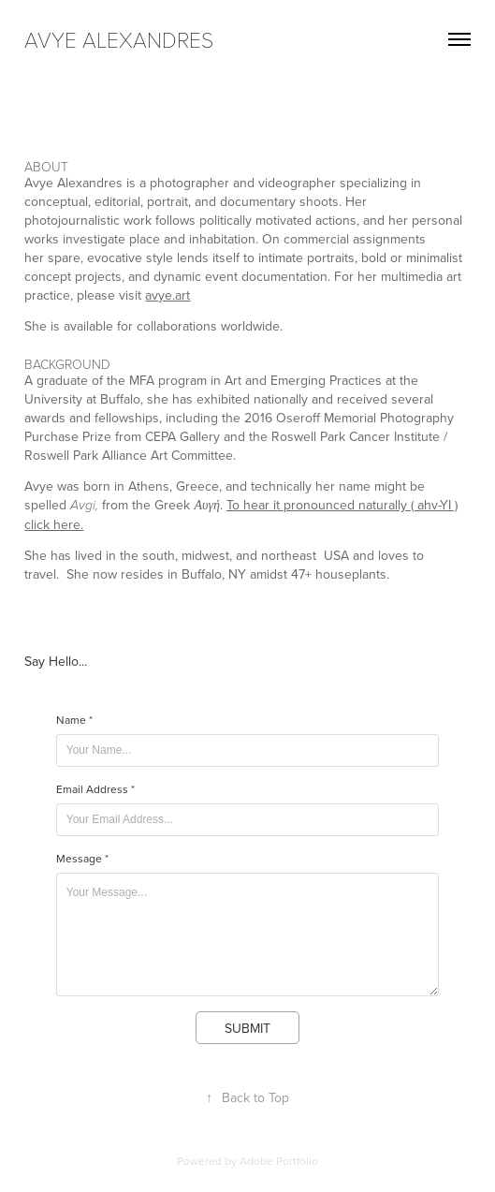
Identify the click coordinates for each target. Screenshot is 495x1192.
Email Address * (95, 789)
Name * (74, 720)
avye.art (167, 295)
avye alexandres (118, 38)
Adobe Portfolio (279, 1161)
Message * (82, 858)
